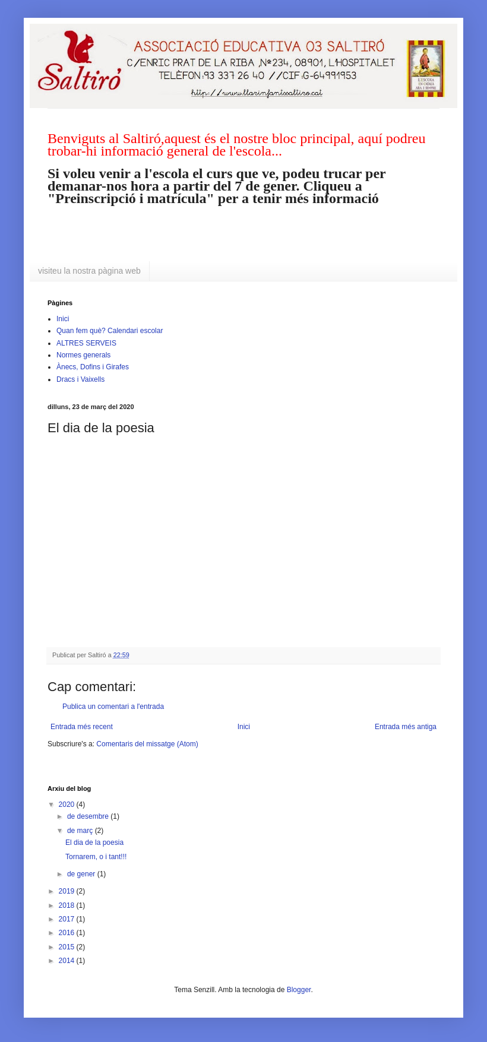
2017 (68, 919)
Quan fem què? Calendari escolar (109, 331)
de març (81, 830)
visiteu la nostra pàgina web (89, 270)
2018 (68, 905)
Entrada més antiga (406, 727)
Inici (62, 319)
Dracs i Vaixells (80, 379)
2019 (68, 891)
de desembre (88, 816)
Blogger (299, 990)
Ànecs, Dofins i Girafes (92, 367)
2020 (68, 804)
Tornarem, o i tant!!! (96, 857)
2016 (68, 933)
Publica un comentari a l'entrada (113, 706)
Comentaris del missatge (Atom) (147, 744)
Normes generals (83, 355)
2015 (68, 947)
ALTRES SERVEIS (86, 343)
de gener (82, 874)
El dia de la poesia (94, 842)
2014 (68, 961)
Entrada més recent (81, 727)
